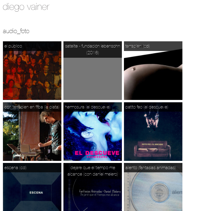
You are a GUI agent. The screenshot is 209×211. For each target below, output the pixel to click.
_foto (23, 31)
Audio (10, 31)
